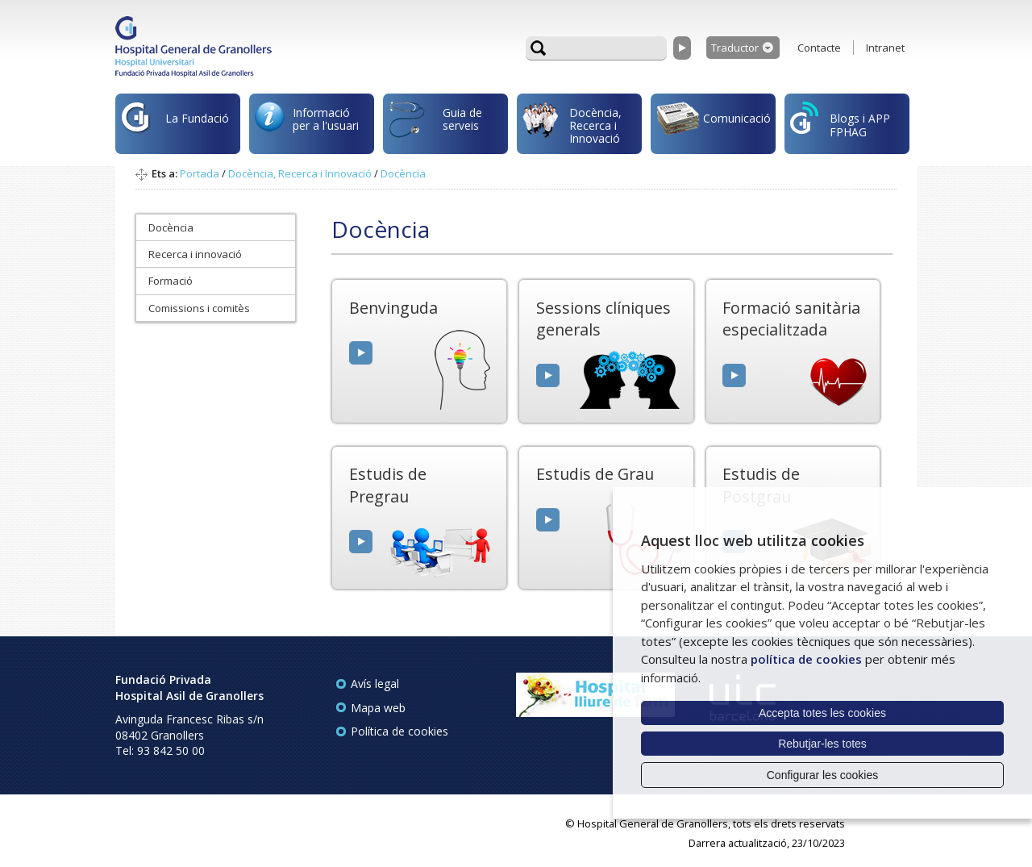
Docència (403, 173)
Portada (199, 173)
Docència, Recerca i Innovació (572, 124)
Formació (170, 280)
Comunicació (713, 121)
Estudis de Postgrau (761, 484)
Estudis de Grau (595, 474)
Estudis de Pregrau (388, 484)
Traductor (735, 47)
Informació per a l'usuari (307, 122)
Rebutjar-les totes (822, 743)
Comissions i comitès (199, 308)
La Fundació (175, 126)
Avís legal (375, 683)
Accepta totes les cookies (822, 713)
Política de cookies (399, 731)
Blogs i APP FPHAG (840, 121)
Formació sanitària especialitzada (791, 318)
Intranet (885, 47)
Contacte (819, 47)
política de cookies (806, 659)
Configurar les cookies (823, 775)
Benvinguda (393, 308)
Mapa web (378, 707)
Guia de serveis (435, 127)
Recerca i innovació (195, 254)
